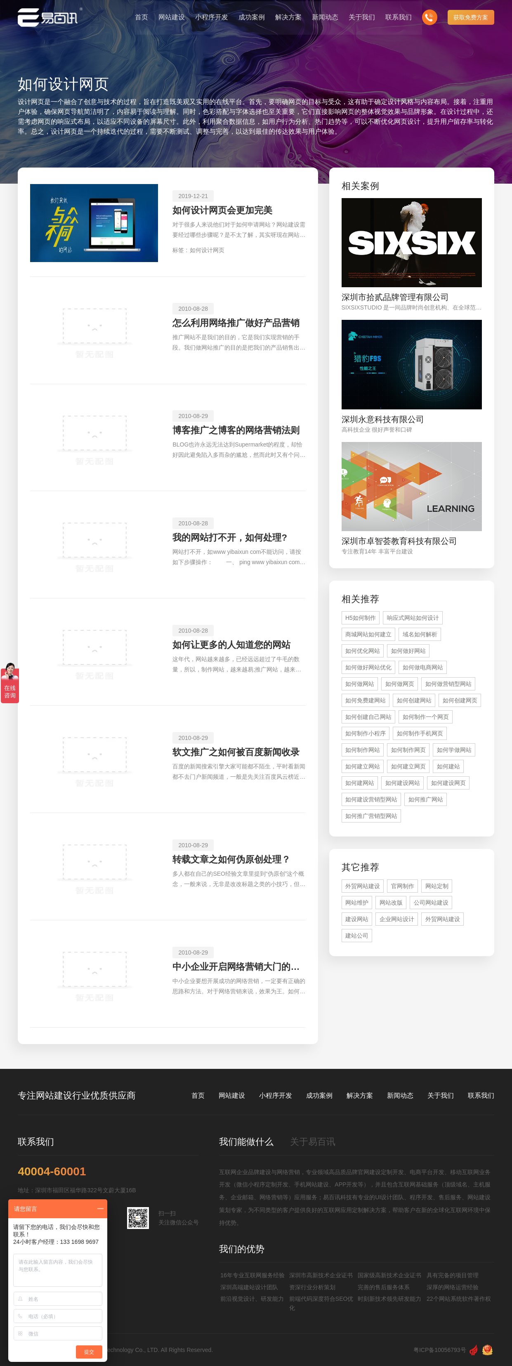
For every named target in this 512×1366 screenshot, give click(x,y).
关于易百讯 (312, 1142)
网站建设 (232, 1095)
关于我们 (440, 1095)
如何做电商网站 (423, 667)
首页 (198, 1095)
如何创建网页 (460, 700)
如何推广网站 (425, 799)
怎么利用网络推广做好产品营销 (236, 323)
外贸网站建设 (362, 886)
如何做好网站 (408, 651)
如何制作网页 (408, 750)
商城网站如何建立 (368, 634)
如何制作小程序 (365, 733)
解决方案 (360, 1095)
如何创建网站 (414, 700)
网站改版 (391, 902)
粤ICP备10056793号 (439, 1350)
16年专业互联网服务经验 (252, 1275)
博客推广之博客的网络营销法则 (236, 430)
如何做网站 (359, 684)
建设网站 (356, 919)
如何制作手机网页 (420, 733)
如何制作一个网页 (426, 717)
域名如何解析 (420, 634)
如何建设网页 (448, 783)
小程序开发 (275, 1095)
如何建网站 (359, 783)
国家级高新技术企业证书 (389, 1275)
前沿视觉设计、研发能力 (252, 1298)
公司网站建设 (431, 902)
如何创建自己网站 (368, 717)
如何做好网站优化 (368, 667)
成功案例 (319, 1095)
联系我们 (481, 1095)
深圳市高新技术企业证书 (321, 1275)
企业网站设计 (397, 919)
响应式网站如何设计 (413, 617)
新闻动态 (400, 1095)
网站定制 (436, 886)
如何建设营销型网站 (371, 799)
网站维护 (356, 902)
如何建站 (448, 766)
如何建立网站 (362, 766)
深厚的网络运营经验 (453, 1287)
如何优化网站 (362, 651)
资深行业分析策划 (312, 1287)
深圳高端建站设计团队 (249, 1287)
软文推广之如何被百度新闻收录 (236, 752)
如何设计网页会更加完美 (222, 210)
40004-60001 (52, 1171)
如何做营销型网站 (448, 684)
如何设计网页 (207, 250)
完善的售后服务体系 (384, 1287)
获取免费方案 (470, 16)
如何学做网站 (454, 750)
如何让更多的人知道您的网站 (231, 645)
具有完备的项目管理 (453, 1275)
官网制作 (402, 886)
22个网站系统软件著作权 (459, 1298)
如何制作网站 (362, 750)
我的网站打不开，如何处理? (229, 537)
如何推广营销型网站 (371, 816)
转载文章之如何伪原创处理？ (231, 859)
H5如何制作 (360, 617)
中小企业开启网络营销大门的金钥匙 (239, 967)
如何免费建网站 (365, 700)
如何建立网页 (408, 766)
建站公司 (356, 935)
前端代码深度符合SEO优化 (321, 1303)
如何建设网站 (402, 783)
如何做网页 (399, 684)
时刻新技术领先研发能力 (389, 1298)
